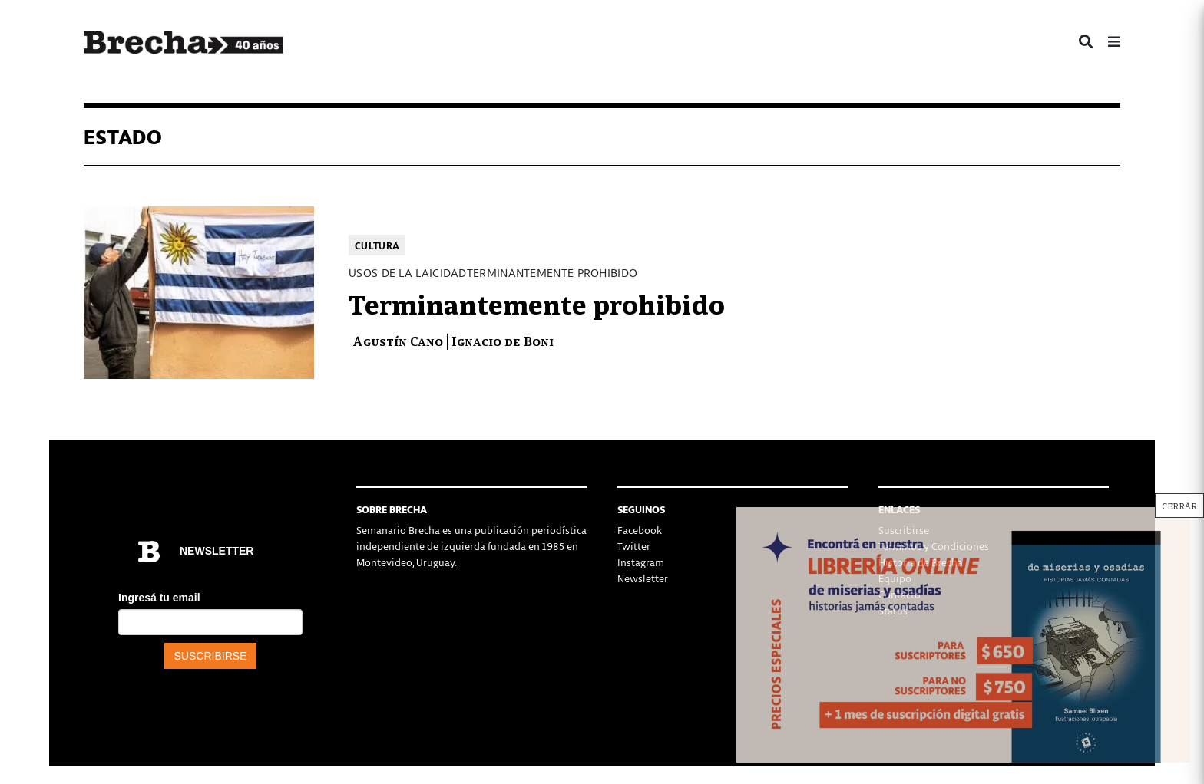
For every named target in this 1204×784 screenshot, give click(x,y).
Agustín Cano (397, 340)
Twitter (633, 546)
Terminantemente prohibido (537, 302)
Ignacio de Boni (503, 340)
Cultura (377, 245)
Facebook (639, 529)
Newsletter (642, 578)
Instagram (640, 562)
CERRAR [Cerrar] (1179, 505)
